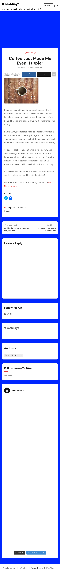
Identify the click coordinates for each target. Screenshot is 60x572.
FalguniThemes (50, 568)
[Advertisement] (30, 29)
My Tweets (9, 375)
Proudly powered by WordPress (16, 568)
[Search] (57, 6)
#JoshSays (10, 4)
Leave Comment (36, 68)
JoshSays (23, 68)
